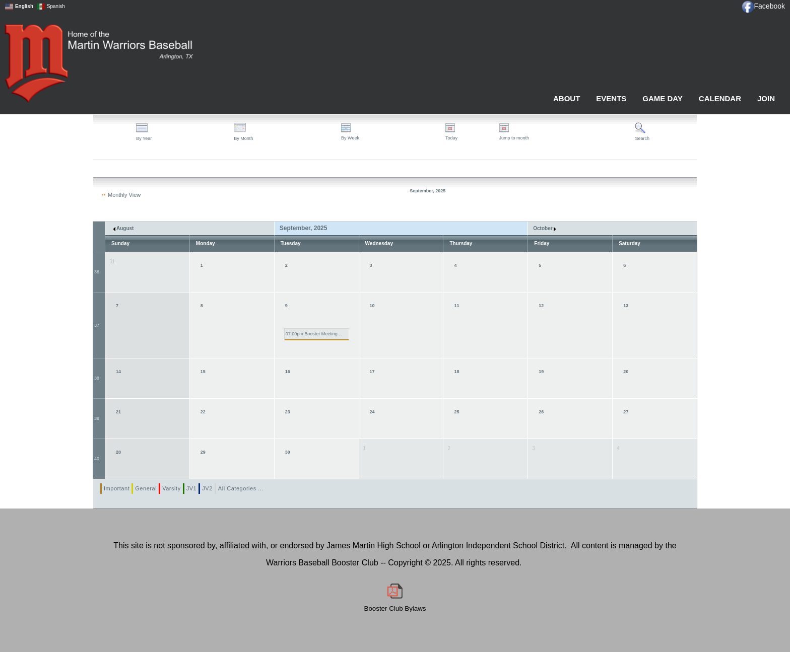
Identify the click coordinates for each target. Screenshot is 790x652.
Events (611, 98)
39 (96, 418)
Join (766, 98)
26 (541, 411)
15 (203, 371)
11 (456, 305)
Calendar (720, 98)
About (566, 98)
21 (118, 411)
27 (625, 411)
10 (372, 305)
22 (203, 411)
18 (456, 371)
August (123, 228)
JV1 (191, 488)
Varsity (171, 488)
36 (96, 271)
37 (96, 325)
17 (372, 371)
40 (96, 458)
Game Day (662, 98)
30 (287, 452)
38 (96, 378)
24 (372, 411)
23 (287, 411)
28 (118, 452)
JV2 (207, 488)
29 (203, 452)
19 (541, 371)
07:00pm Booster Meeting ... (314, 333)
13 (625, 305)
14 (118, 371)
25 (456, 411)
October (544, 228)
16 (287, 371)
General (146, 488)
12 (541, 305)
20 (625, 371)
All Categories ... (241, 488)
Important (116, 488)
